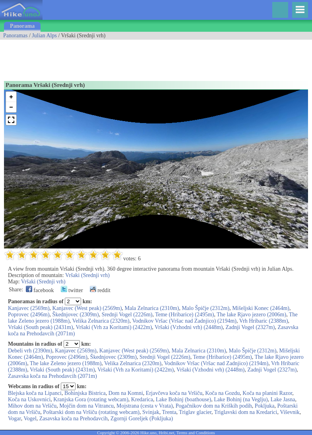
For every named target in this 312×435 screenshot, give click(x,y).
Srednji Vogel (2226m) (127, 315)
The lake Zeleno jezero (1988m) (65, 363)
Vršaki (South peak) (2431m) (40, 327)
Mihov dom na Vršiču (32, 406)
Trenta (169, 412)
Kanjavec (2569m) (29, 308)
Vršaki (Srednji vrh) (87, 275)
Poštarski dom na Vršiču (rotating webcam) (91, 412)
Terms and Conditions (195, 432)
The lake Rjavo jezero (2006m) (251, 315)
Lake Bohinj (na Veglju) (240, 399)
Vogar (14, 419)
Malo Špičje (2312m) (205, 308)
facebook (40, 290)
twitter (72, 290)
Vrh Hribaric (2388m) (263, 321)
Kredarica (142, 399)
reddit (100, 290)
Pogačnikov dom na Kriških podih (214, 406)
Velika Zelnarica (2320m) (101, 321)
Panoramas (15, 35)
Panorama (22, 26)
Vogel (29, 419)
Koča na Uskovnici (29, 399)
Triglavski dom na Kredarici (245, 412)
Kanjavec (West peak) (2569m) (87, 308)
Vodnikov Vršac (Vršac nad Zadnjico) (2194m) (184, 321)
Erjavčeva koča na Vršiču (174, 393)
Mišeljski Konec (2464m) (260, 308)
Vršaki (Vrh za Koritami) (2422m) (114, 327)
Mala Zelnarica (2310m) (152, 308)
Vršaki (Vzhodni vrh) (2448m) (189, 327)
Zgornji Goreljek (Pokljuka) (141, 419)
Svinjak (150, 412)
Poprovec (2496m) (29, 315)
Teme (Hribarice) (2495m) (184, 315)
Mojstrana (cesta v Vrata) (144, 406)
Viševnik (290, 412)
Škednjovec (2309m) (75, 315)
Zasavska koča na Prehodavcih (73, 419)
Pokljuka (265, 406)
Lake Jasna (283, 399)
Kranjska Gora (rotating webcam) (90, 399)
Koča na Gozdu (222, 393)
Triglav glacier (195, 412)
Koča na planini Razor (267, 393)
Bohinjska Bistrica (85, 393)
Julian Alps (44, 35)
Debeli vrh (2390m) (30, 351)
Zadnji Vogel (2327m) (250, 327)
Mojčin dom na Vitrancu (86, 406)
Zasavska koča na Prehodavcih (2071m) (52, 376)
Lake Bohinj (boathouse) (183, 399)
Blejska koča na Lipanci (35, 393)
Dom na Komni (126, 393)
